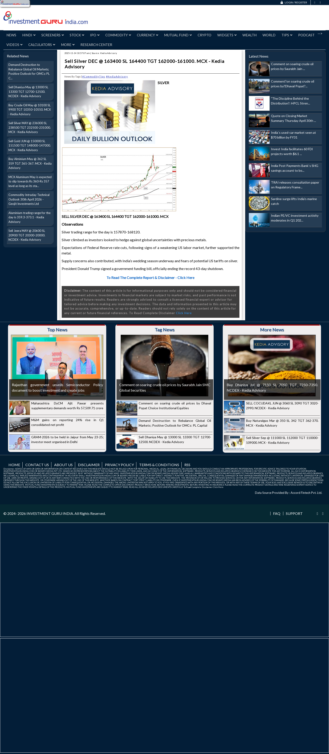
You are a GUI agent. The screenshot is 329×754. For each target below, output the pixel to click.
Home (14, 465)
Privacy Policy (119, 465)
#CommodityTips (93, 76)
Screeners (52, 35)
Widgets (226, 35)
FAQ (276, 513)
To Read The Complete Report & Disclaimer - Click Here (150, 277)
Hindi (28, 35)
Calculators (41, 45)
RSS (187, 465)
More (67, 45)
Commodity (118, 35)
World (269, 35)
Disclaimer (89, 465)
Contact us (37, 465)
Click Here (184, 313)
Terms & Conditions (159, 465)
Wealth (249, 35)
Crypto (204, 35)
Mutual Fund (178, 35)
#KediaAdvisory (117, 76)
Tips (286, 35)
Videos (14, 45)
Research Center (96, 45)
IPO (94, 35)
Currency (147, 35)
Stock (77, 35)
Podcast (306, 35)
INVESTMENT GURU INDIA (50, 513)
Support (294, 513)
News (11, 35)
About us (63, 465)
